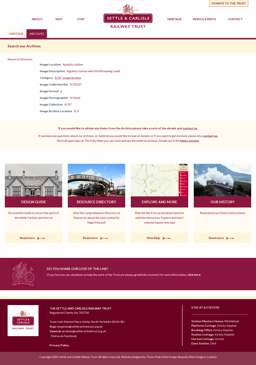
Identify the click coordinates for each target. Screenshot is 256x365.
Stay (81, 19)
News (205, 19)
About (38, 19)
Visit (59, 19)
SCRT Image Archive (68, 77)
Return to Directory (20, 59)
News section (189, 140)
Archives (36, 33)
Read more (33, 238)
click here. (194, 274)
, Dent (203, 343)
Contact (235, 19)
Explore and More (159, 202)
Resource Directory (96, 202)
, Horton (207, 339)
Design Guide (33, 202)
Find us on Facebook (64, 336)
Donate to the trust (229, 3)
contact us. (190, 128)
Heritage (175, 19)
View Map (160, 238)
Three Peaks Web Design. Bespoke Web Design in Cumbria (182, 357)
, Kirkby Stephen (214, 325)
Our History (223, 202)
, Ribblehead (215, 321)
